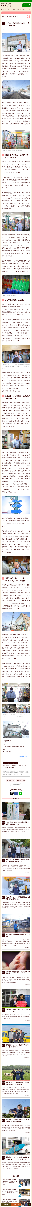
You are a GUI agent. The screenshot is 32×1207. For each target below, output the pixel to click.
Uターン (11, 780)
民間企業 (21, 780)
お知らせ (16, 1204)
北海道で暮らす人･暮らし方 (10, 9)
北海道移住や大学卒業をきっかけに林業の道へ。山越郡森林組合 (10, 1182)
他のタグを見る (16, 784)
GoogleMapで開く (24, 756)
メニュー (25, 5)
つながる (6, 1204)
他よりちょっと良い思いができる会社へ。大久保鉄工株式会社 (10, 1192)
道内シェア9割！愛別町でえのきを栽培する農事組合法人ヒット (9, 1202)
